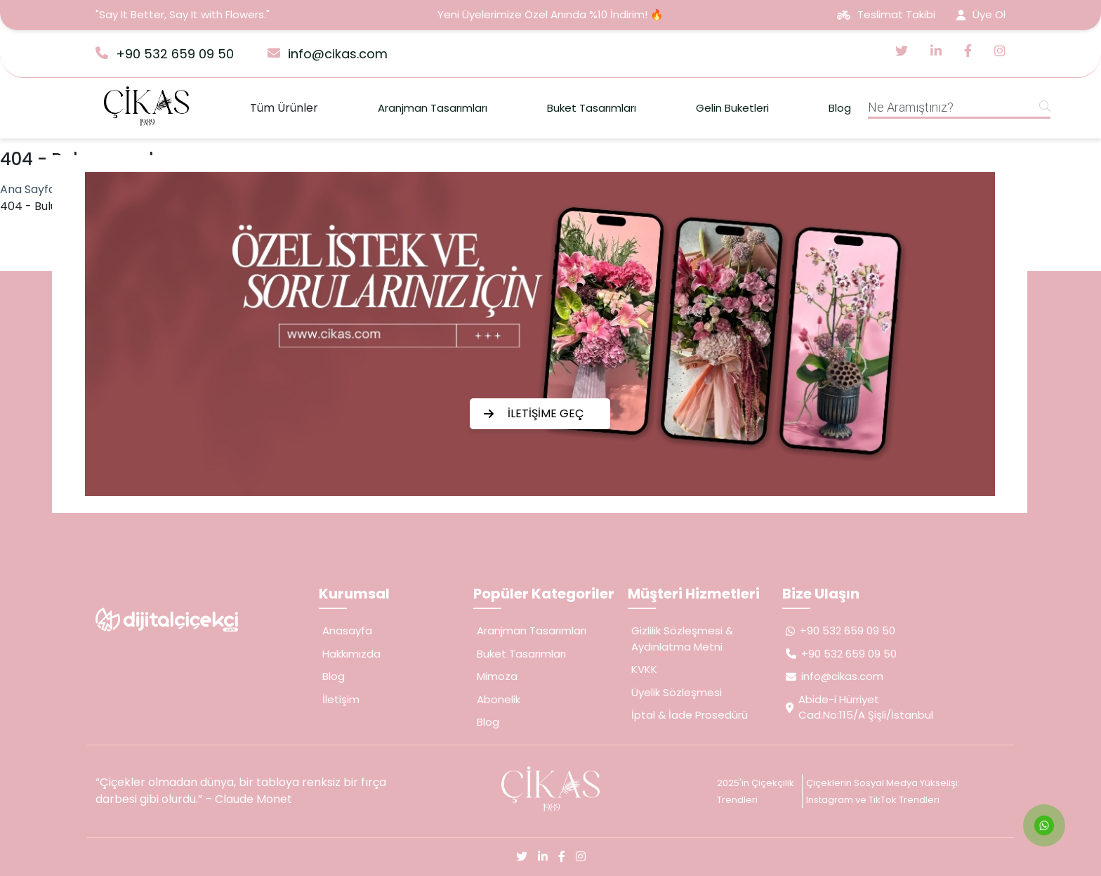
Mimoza (497, 676)
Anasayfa (347, 630)
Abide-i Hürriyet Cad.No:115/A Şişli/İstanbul (859, 707)
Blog (840, 107)
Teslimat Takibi (886, 14)
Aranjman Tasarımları (432, 107)
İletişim (341, 699)
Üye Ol (981, 14)
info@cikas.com (328, 54)
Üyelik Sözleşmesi (676, 692)
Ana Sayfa (27, 189)
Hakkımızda (351, 653)
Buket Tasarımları (591, 107)
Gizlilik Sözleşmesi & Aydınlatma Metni (682, 638)
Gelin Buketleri (732, 107)
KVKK (644, 669)
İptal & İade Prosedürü (689, 714)
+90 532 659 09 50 (164, 54)
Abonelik (498, 699)
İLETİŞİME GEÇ (534, 413)
